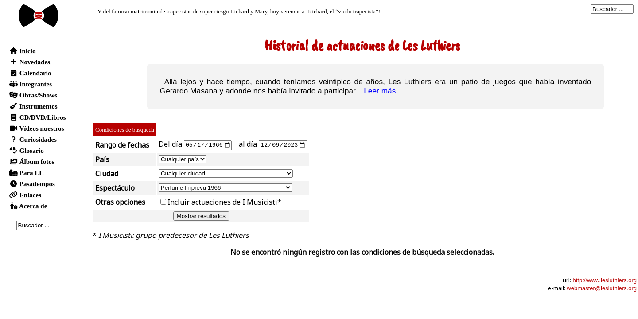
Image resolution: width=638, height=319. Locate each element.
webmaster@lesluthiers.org (602, 287)
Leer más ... (382, 90)
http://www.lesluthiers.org (604, 279)
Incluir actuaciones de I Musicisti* (224, 201)
